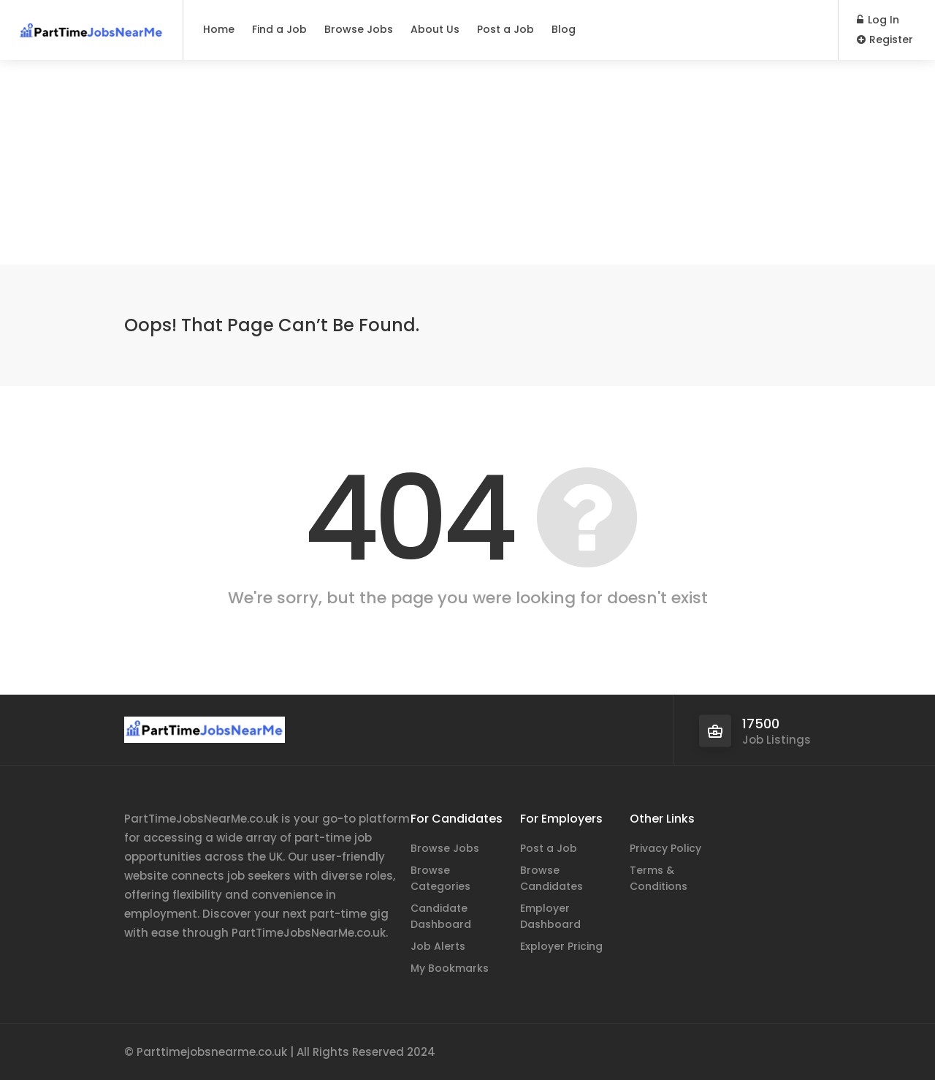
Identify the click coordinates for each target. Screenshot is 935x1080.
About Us (435, 29)
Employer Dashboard (550, 916)
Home (218, 29)
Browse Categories (440, 878)
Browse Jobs (358, 29)
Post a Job (505, 29)
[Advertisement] (467, 162)
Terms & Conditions (658, 878)
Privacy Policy (665, 848)
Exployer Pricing (561, 946)
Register (885, 39)
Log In (878, 19)
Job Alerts (438, 946)
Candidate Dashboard (441, 916)
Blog (564, 29)
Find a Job (279, 29)
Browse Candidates (551, 878)
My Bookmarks (450, 968)
